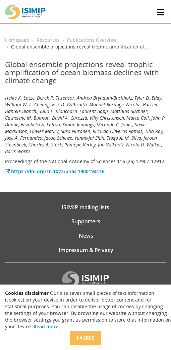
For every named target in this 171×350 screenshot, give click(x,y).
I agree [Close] (85, 338)
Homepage (17, 40)
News (86, 235)
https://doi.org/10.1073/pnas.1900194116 (55, 171)
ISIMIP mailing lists (85, 207)
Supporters (85, 221)
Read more (46, 326)
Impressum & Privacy (86, 250)
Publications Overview (92, 40)
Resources (48, 40)
